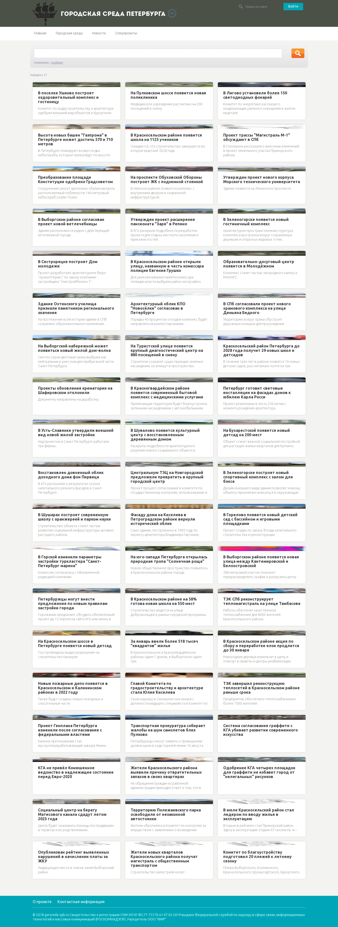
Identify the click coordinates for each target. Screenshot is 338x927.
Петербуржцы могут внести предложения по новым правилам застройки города (72, 603)
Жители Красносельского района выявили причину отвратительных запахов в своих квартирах (166, 772)
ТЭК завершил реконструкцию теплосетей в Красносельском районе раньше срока (261, 687)
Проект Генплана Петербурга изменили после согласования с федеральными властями (70, 730)
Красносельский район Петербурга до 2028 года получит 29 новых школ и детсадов (261, 350)
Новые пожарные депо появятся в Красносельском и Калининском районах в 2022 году (73, 687)
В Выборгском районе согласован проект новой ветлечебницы (71, 221)
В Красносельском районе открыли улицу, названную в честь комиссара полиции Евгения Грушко (167, 266)
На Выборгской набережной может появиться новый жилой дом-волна (74, 348)
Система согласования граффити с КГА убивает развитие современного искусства (260, 730)
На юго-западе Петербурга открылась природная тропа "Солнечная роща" (169, 559)
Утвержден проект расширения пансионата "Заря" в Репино (163, 221)
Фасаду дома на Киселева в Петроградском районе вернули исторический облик (163, 519)
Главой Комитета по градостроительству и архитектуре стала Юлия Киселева (167, 687)
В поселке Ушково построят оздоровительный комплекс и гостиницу (68, 97)
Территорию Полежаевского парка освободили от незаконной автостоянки (166, 814)
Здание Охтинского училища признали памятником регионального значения (76, 308)
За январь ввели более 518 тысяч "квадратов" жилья (164, 643)
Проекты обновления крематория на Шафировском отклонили (75, 390)
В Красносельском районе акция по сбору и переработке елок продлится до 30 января (261, 645)
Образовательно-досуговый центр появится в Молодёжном (258, 263)
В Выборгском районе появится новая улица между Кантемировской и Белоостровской (261, 561)
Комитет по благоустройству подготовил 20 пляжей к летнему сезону (257, 856)
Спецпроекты (126, 33)
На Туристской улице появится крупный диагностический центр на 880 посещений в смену (167, 350)
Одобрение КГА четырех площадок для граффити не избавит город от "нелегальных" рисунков (259, 772)
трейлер (56, 62)
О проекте (42, 901)
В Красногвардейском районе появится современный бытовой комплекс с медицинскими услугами (167, 392)
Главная (40, 33)
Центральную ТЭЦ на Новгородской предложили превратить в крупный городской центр (167, 476)
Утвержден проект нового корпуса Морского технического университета (261, 179)
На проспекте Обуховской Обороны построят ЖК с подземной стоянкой (167, 179)
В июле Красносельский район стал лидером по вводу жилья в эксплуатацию (258, 814)
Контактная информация (81, 901)
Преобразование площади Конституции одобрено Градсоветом (75, 179)
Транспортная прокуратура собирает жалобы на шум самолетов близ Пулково (168, 730)
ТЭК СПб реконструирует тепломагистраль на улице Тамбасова (261, 601)
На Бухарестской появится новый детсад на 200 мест (256, 432)
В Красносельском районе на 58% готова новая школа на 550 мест (164, 601)
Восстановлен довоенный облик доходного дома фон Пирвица (71, 474)
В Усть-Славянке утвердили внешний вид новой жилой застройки (76, 432)
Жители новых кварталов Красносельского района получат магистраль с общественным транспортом (164, 859)
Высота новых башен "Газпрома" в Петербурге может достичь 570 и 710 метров (75, 139)
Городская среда (69, 33)
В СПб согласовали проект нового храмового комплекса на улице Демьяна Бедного (257, 308)
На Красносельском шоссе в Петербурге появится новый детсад (75, 643)
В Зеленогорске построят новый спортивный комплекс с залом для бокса (258, 476)
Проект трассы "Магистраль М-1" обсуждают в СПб (256, 137)
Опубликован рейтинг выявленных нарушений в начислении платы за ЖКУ (73, 856)
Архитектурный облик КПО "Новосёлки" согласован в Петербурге (158, 308)
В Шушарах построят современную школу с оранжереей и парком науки (74, 517)
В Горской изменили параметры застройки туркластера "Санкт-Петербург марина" (69, 561)
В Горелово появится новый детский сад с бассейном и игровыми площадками (260, 519)
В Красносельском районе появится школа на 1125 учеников (166, 137)
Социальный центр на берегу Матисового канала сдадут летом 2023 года (72, 814)
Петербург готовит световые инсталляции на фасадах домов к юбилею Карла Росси (257, 392)
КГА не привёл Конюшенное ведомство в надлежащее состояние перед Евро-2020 (76, 772)
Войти (293, 6)
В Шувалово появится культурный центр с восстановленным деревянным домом (165, 434)
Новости (99, 33)
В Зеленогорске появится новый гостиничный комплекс (256, 221)
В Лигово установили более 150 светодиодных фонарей (255, 95)
